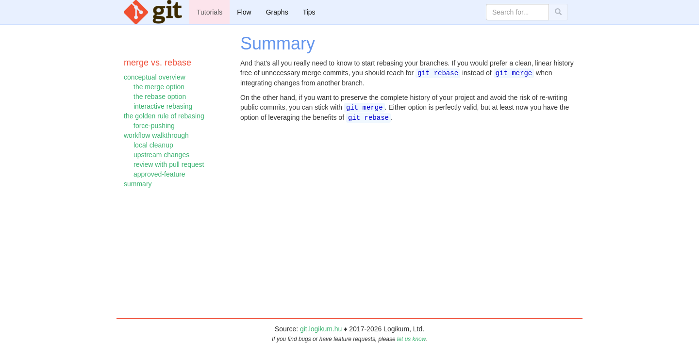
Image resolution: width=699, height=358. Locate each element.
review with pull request (168, 164)
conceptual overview (154, 77)
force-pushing (154, 126)
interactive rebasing (162, 106)
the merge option (158, 87)
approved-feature (159, 174)
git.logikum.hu (321, 329)
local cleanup (153, 145)
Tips (309, 12)
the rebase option (159, 96)
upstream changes (161, 155)
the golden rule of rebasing (164, 116)
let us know (411, 339)
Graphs (277, 12)
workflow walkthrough (156, 135)
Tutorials (209, 12)
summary (138, 184)
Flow (244, 12)
